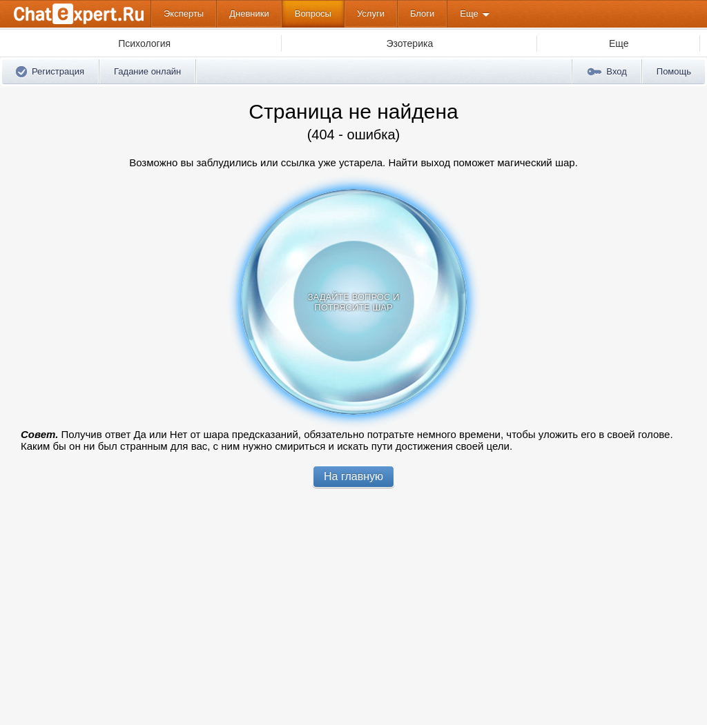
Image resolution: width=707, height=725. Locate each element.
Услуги (371, 13)
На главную (353, 476)
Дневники (249, 13)
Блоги (422, 13)
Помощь (674, 71)
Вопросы (313, 13)
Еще (469, 13)
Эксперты (184, 13)
